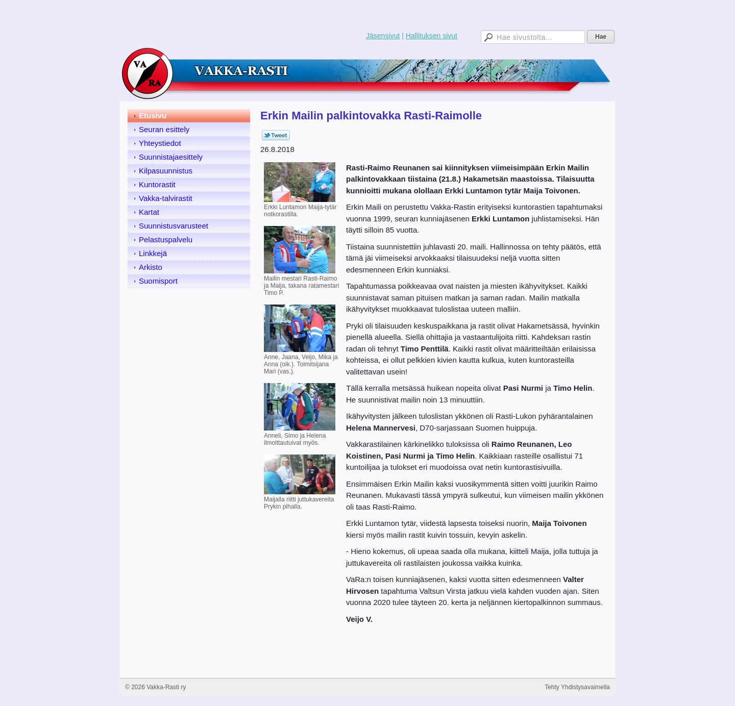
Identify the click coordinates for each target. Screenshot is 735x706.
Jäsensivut (383, 36)
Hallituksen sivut (431, 36)
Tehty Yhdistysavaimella (577, 687)
